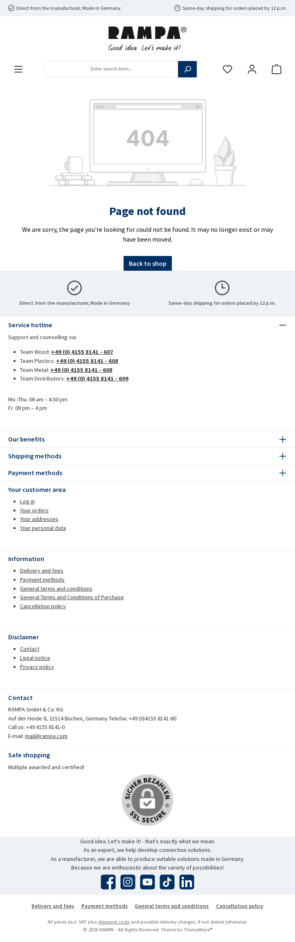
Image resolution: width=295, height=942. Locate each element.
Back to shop (148, 263)
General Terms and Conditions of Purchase (72, 597)
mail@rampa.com (46, 736)
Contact (29, 648)
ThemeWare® (198, 929)
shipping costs (114, 922)
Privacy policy (37, 666)
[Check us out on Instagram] (128, 882)
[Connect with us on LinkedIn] (187, 882)
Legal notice (35, 657)
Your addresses (39, 519)
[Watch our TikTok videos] (167, 882)
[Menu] (18, 69)
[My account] (252, 69)
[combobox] (111, 69)
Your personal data (43, 528)
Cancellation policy (43, 606)
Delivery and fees (41, 570)
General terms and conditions (56, 588)
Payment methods (42, 579)
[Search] (187, 69)
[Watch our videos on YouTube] (147, 882)
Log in (27, 501)
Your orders (34, 510)
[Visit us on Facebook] (108, 882)
